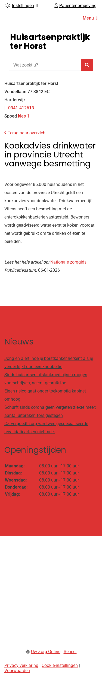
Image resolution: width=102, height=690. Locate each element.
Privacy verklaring (21, 665)
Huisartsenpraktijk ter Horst (50, 41)
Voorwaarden (17, 670)
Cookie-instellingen (60, 665)
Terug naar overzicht (25, 132)
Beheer (70, 651)
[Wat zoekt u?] (45, 65)
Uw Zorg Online (45, 651)
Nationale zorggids (68, 262)
